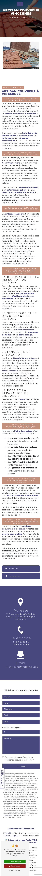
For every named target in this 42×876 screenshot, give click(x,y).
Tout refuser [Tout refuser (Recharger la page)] (15, 866)
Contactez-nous (12, 576)
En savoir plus (11, 568)
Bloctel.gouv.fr (7, 809)
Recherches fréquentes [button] (21, 828)
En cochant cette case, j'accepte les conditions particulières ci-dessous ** (19, 752)
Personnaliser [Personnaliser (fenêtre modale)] (14, 870)
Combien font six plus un (12, 721)
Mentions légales (10, 836)
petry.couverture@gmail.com (22, 661)
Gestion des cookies (30, 836)
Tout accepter (15, 861)
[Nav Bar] (20, 4)
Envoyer (23, 760)
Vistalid (7, 833)
